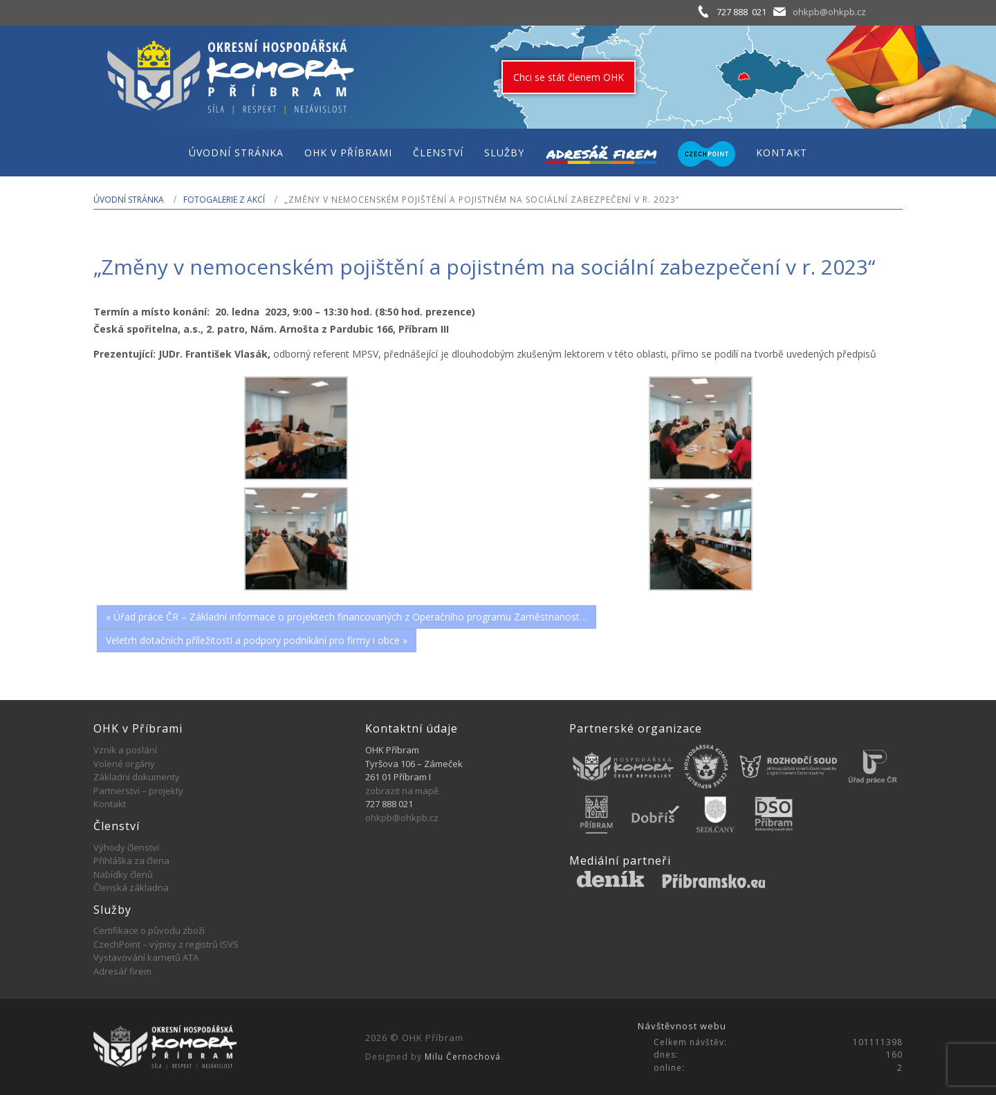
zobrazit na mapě (402, 790)
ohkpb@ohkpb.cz (829, 12)
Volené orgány (124, 763)
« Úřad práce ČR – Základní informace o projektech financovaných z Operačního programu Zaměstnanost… (346, 616)
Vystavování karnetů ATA (146, 957)
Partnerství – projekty (138, 790)
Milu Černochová (463, 1056)
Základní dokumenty (136, 777)
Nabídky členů (123, 874)
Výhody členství (126, 847)
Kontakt (109, 804)
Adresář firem (122, 971)
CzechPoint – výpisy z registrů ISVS (166, 944)
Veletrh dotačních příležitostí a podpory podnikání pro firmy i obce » (256, 640)
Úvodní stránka (128, 199)
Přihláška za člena (131, 860)
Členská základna (131, 887)
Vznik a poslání (125, 750)
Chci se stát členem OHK (568, 77)
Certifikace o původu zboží (149, 930)
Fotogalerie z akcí (224, 199)
